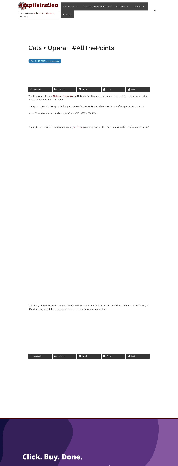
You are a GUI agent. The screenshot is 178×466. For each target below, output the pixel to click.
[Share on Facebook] (40, 89)
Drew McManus (54, 61)
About (139, 6)
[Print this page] (138, 89)
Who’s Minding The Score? (97, 6)
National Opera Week (64, 95)
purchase (78, 127)
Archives (122, 6)
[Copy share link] (113, 89)
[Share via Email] (89, 89)
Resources (70, 6)
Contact (67, 14)
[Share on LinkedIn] (64, 89)
